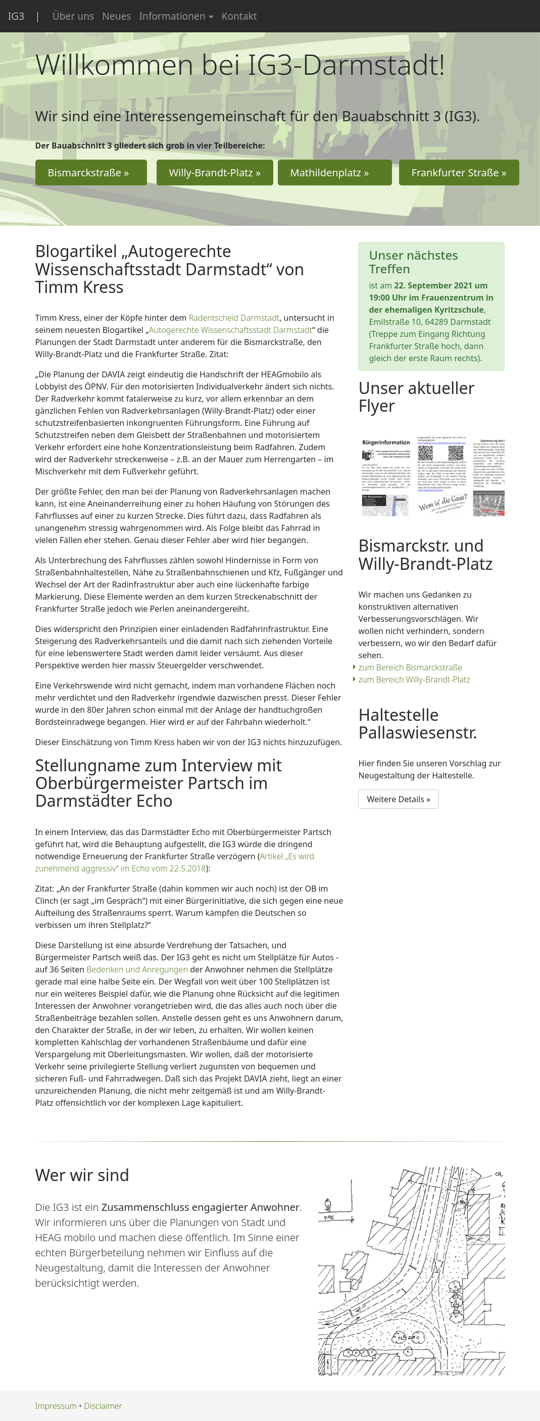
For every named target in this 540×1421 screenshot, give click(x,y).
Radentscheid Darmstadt (234, 317)
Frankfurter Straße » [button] (459, 172)
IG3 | (24, 16)
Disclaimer (103, 1405)
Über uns (73, 16)
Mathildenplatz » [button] (335, 172)
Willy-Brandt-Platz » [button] (215, 172)
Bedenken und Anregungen (137, 969)
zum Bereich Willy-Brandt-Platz (414, 679)
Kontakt (239, 16)
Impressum (56, 1405)
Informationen (172, 16)
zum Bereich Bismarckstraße (410, 667)
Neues (116, 16)
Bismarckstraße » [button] (91, 172)
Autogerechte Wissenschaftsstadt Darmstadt (230, 329)
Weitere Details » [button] (398, 799)
